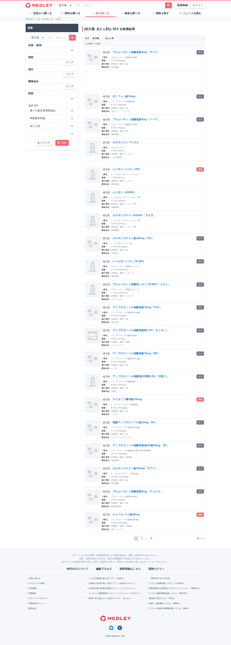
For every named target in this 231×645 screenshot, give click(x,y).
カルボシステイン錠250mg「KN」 (133, 238)
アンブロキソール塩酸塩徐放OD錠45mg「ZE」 (140, 445)
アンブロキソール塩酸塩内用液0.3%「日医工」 (140, 376)
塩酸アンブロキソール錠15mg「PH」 (135, 422)
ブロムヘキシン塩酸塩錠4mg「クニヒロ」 (137, 491)
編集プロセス (104, 568)
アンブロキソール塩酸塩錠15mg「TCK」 (137, 307)
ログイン (198, 5)
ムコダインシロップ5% (126, 169)
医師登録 (182, 5)
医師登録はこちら (130, 568)
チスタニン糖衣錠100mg (127, 399)
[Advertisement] (144, 81)
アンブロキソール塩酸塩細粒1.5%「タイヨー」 (140, 330)
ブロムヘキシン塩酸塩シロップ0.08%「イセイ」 (141, 284)
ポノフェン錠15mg (123, 96)
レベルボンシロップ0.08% (128, 261)
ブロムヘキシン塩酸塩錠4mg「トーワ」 (136, 119)
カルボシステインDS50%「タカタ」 (134, 215)
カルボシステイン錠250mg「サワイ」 (135, 468)
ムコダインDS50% (123, 192)
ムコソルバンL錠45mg (126, 514)
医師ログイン (156, 568)
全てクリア (43, 142)
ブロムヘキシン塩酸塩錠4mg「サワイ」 (136, 52)
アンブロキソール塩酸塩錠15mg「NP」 (136, 353)
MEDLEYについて (77, 568)
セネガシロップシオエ (125, 142)
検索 (62, 142)
